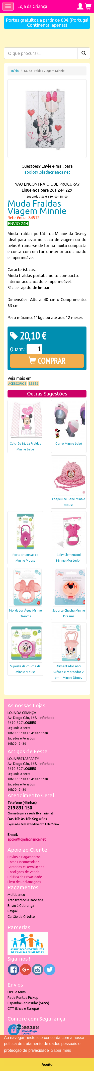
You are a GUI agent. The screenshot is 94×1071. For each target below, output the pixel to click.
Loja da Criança (32, 6)
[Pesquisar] (83, 53)
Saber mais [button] (61, 1050)
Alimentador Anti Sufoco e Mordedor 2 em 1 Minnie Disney (68, 672)
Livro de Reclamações (24, 882)
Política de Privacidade (25, 877)
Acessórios (17, 383)
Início (15, 70)
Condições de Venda (23, 872)
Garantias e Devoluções (26, 867)
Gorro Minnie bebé (68, 443)
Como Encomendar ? (23, 862)
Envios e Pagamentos (24, 857)
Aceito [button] (47, 1065)
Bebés (33, 383)
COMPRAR (47, 361)
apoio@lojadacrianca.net (47, 172)
